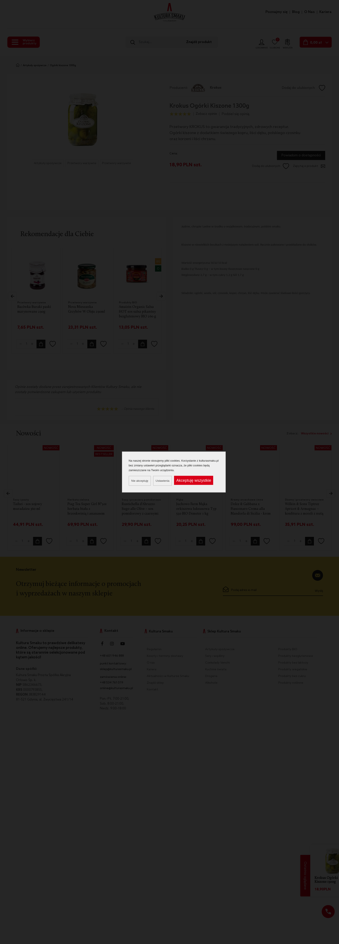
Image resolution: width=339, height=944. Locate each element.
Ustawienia (163, 480)
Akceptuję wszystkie (193, 480)
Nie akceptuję (139, 480)
